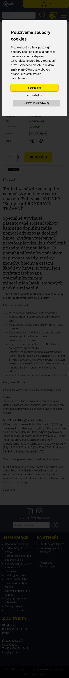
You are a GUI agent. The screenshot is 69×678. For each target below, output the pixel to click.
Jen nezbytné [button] (34, 95)
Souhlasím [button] (34, 87)
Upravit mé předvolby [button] (36, 103)
